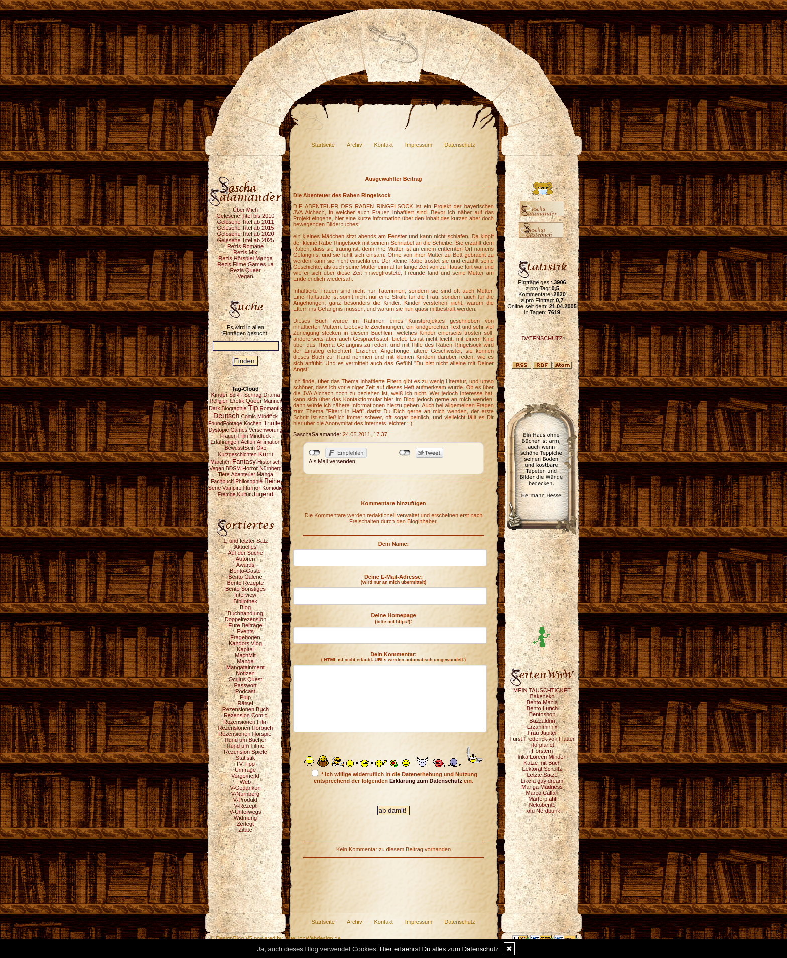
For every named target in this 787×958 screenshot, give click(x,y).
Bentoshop (542, 714)
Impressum (418, 145)
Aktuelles (245, 547)
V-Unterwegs (245, 812)
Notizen (245, 673)
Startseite (323, 145)
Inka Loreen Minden (541, 757)
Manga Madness (541, 787)
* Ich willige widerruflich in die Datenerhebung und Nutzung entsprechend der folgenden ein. (394, 777)
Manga (245, 661)
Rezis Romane (245, 246)
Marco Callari (542, 793)
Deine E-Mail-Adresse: (394, 579)
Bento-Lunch (542, 708)
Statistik (245, 758)
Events (245, 631)
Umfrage (245, 770)
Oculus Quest (246, 679)
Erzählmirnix (542, 727)
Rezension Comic (245, 715)
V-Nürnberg (245, 794)
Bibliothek (245, 601)
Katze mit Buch (542, 763)
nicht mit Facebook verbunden (314, 453)
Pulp (245, 697)
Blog (245, 607)
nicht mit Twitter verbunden (405, 453)
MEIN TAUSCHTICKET (542, 690)
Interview (245, 595)
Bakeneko (542, 696)
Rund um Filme (246, 746)
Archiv (354, 145)
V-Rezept (245, 806)
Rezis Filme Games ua (245, 264)
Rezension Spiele (245, 752)
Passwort (245, 685)
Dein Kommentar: (393, 656)
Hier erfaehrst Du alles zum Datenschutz (439, 949)
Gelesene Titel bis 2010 (246, 216)
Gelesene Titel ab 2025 (245, 240)
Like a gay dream (542, 781)
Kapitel (245, 649)
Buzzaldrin (542, 720)
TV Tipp (245, 764)
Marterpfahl (542, 799)
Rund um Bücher (246, 740)
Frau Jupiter (542, 733)
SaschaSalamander (317, 434)
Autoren (245, 559)
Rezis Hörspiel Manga (245, 258)
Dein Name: (393, 544)
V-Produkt (245, 800)
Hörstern (542, 751)
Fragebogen (245, 637)
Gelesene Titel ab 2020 (245, 234)
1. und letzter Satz (245, 541)
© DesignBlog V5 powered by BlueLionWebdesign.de (275, 938)
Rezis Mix (245, 252)
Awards (245, 565)
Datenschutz (459, 145)
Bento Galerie (245, 577)
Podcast (245, 691)
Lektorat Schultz (542, 769)
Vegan (245, 276)
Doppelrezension (246, 619)
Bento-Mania (542, 702)
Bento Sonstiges (245, 589)
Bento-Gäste (245, 571)
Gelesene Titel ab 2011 (245, 222)
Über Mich (245, 210)
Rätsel (245, 703)
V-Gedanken (245, 788)
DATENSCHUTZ (541, 338)
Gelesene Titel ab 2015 (245, 228)
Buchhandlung (245, 613)
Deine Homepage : (393, 618)
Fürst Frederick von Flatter (542, 739)
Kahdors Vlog (245, 643)
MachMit (245, 655)
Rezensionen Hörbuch (245, 728)
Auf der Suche (245, 553)
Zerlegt (245, 824)
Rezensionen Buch (245, 709)
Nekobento (542, 805)
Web (245, 782)
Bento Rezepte (245, 583)
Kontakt (383, 145)
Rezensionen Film (245, 721)
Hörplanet (542, 745)
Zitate (245, 830)
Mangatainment (245, 667)
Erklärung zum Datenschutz (425, 781)
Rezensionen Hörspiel (245, 734)
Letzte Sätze (542, 775)
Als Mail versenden (332, 461)
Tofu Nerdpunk (542, 811)
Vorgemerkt (245, 776)
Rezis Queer (245, 270)
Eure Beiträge (245, 625)
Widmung (245, 818)
